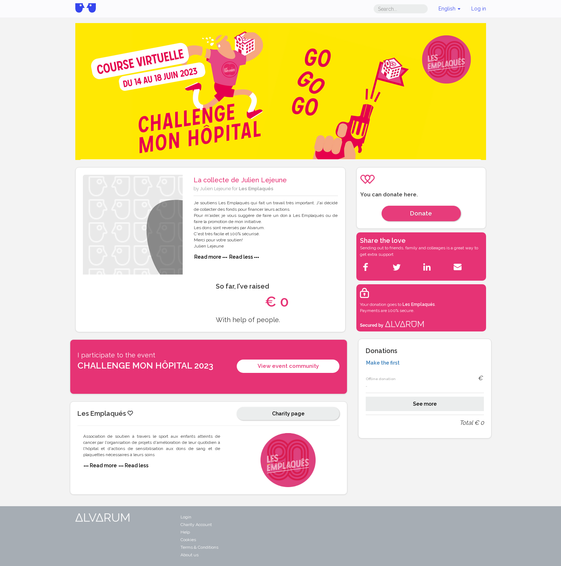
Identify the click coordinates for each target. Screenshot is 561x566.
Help (185, 532)
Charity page (288, 413)
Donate (421, 213)
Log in (478, 9)
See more (425, 404)
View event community (288, 366)
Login (186, 517)
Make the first (383, 363)
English (449, 9)
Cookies (188, 539)
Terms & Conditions (199, 547)
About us (190, 554)
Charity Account (196, 524)
